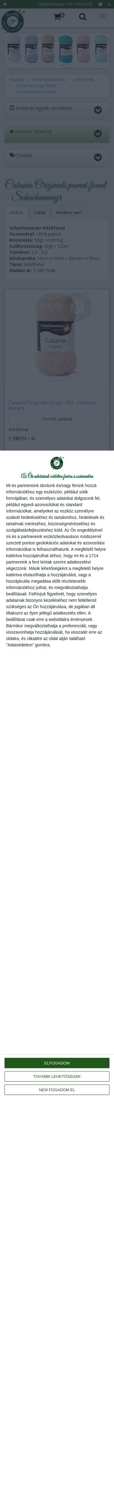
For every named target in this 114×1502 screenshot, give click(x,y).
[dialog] (57, 976)
